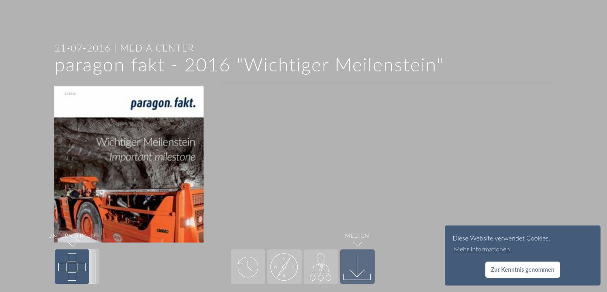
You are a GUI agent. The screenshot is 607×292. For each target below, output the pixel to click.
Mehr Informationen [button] (482, 249)
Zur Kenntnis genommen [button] (523, 269)
